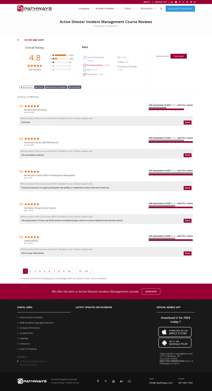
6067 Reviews (34, 69)
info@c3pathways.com (161, 382)
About (146, 2)
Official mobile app (168, 307)
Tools (129, 8)
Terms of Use (72, 382)
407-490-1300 (185, 382)
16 (86, 271)
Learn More (151, 291)
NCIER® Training (107, 8)
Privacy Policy (57, 382)
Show (187, 122)
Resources (148, 8)
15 (80, 271)
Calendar (84, 8)
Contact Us (161, 2)
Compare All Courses (30, 327)
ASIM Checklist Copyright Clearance (37, 322)
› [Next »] (91, 271)
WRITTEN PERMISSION (172, 361)
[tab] (106, 40)
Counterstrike (26, 333)
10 (69, 271)
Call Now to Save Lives (180, 8)
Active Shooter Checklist (31, 317)
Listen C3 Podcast (28, 348)
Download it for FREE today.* (176, 320)
